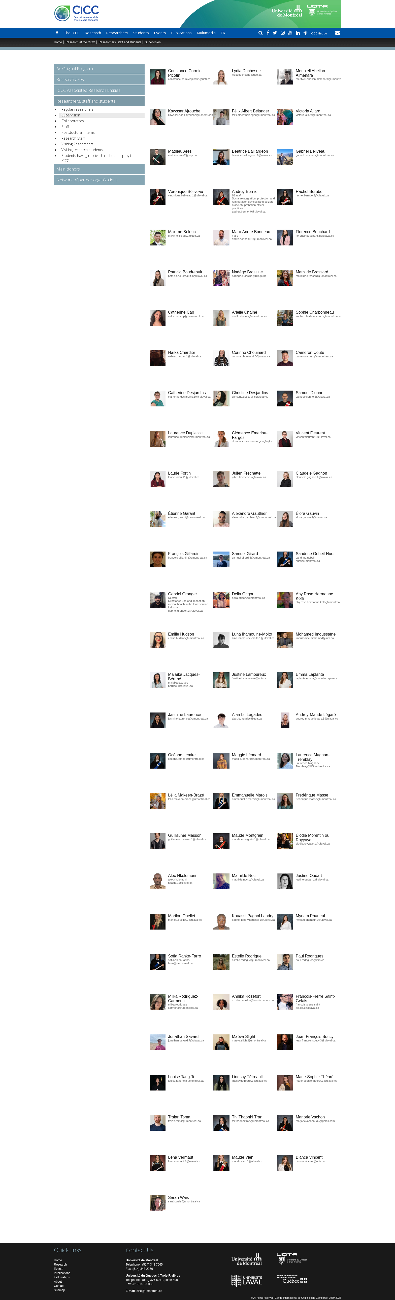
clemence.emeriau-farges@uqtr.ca (253, 441)
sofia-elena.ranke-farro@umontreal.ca (180, 961)
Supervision (70, 115)
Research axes (70, 79)
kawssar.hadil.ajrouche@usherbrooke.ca (193, 114)
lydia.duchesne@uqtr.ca (247, 74)
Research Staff (73, 138)
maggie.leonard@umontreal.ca (251, 758)
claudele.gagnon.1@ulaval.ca (314, 477)
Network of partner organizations (87, 180)
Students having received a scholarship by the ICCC (98, 158)
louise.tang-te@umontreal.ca (186, 1080)
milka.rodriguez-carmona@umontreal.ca (183, 1006)
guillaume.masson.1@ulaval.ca (187, 839)
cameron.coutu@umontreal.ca (314, 356)
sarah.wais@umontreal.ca (184, 1201)
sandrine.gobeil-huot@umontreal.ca (308, 559)
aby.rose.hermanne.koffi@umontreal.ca (320, 602)
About (58, 1281)
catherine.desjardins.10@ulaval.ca (189, 396)
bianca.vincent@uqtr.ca (310, 1161)
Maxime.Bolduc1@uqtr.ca (184, 235)
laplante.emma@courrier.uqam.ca (316, 678)
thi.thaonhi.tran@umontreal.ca (250, 1120)
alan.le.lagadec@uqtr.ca (247, 718)
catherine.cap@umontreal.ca (186, 316)
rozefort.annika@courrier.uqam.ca (253, 1000)
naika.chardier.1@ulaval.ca (184, 356)
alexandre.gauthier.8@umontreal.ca (254, 517)
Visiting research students (82, 149)
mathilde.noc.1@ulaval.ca (248, 879)
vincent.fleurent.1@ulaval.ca (313, 436)
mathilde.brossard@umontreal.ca (316, 275)
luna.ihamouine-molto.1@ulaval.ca (253, 638)
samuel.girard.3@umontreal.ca (251, 557)
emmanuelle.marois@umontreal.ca (253, 799)
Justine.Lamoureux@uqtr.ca (249, 678)
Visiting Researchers (77, 144)
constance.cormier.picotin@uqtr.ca (189, 78)
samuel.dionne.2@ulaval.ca (313, 396)
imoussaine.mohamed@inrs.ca (315, 638)
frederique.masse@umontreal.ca (316, 799)
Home (58, 42)
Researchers (117, 32)
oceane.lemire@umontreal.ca (186, 758)
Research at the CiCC (80, 42)
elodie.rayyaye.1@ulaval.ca (313, 843)
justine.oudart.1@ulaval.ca (312, 879)
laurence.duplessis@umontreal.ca (189, 436)
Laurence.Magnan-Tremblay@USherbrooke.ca (313, 765)
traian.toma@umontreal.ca (184, 1120)
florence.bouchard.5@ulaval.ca (315, 235)
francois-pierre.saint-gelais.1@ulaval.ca (308, 1006)
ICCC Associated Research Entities (88, 90)
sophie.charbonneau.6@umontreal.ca (319, 316)
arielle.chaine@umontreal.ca (249, 316)
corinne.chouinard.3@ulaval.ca (251, 356)
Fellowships (62, 1277)
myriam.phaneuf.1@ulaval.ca (314, 919)
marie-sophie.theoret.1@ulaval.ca (316, 1080)
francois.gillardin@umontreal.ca (187, 557)
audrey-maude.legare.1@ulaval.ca (317, 718)
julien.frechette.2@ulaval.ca (249, 477)
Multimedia (206, 32)
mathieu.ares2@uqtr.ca (182, 155)
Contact (59, 1286)
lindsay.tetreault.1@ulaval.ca (249, 1080)
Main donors (68, 169)
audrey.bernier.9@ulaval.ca (249, 211)
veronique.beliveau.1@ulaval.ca (187, 195)
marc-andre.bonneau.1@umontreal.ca (252, 237)
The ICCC (72, 32)
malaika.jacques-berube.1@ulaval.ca (180, 684)
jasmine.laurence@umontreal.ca (188, 718)
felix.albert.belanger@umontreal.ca (253, 114)
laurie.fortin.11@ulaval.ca (183, 477)
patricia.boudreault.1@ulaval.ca (187, 275)
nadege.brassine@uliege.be (249, 275)
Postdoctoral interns (78, 132)
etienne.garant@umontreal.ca (186, 517)
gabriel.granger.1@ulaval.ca (185, 610)
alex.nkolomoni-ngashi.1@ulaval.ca (180, 881)
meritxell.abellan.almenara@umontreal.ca (321, 78)
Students (141, 32)
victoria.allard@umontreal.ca (313, 114)
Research (93, 32)
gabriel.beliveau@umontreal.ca (315, 155)
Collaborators (72, 120)
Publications (181, 32)
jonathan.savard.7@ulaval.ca (186, 1040)
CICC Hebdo (319, 33)
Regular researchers (77, 109)
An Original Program (74, 68)
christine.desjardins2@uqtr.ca (250, 396)
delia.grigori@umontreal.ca (248, 597)
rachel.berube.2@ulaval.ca (312, 195)
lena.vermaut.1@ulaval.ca (184, 1161)
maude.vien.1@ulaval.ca (247, 1161)
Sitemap (59, 1290)
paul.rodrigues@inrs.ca (310, 959)
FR (223, 32)
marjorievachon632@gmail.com (315, 1120)
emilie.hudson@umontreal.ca (186, 638)
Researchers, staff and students (119, 42)
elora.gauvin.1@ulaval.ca (311, 517)
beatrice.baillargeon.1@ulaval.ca (252, 155)
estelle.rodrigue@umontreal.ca (251, 959)
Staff (65, 126)
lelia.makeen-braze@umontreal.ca (189, 799)
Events (160, 32)
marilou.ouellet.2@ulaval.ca (185, 919)
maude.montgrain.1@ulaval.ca (251, 839)
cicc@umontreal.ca (149, 1291)
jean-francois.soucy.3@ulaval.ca (316, 1040)
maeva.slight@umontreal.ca (249, 1040)
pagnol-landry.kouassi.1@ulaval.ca (253, 919)
